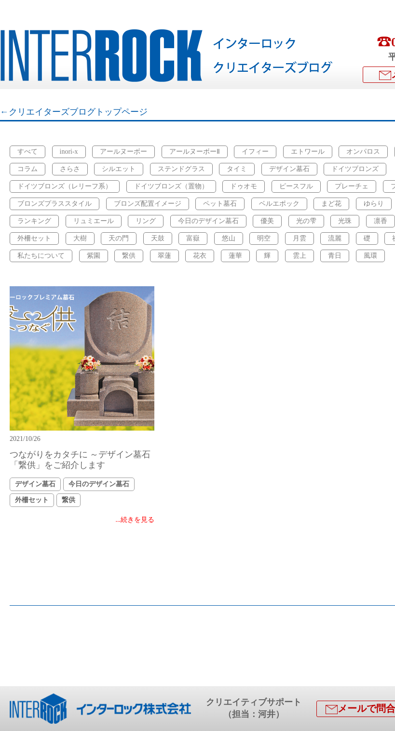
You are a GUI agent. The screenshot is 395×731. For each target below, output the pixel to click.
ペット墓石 (220, 203)
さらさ (70, 169)
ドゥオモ (243, 186)
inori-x (69, 151)
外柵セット (34, 238)
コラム (27, 169)
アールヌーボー (123, 151)
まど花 (331, 203)
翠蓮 (164, 255)
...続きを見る (135, 520)
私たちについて (41, 255)
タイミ (237, 169)
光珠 (345, 221)
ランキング (34, 221)
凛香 (380, 221)
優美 (267, 221)
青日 (334, 255)
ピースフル (296, 186)
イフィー (255, 151)
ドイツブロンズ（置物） (171, 186)
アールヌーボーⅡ (194, 151)
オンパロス (363, 151)
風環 (370, 255)
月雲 (299, 238)
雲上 (299, 255)
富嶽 (193, 238)
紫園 (93, 255)
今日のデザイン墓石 (208, 221)
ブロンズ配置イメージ (147, 203)
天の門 (119, 238)
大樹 (80, 238)
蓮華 (235, 255)
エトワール (308, 151)
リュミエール (93, 221)
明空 (264, 238)
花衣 (199, 255)
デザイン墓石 (289, 169)
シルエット (119, 169)
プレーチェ (351, 186)
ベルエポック (279, 203)
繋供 (129, 255)
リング (146, 221)
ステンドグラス (181, 169)
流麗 (334, 238)
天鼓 (157, 238)
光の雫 (306, 221)
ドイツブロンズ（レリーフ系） (64, 186)
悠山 (228, 238)
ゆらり (374, 203)
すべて (27, 151)
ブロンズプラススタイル (54, 203)
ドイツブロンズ (355, 169)
